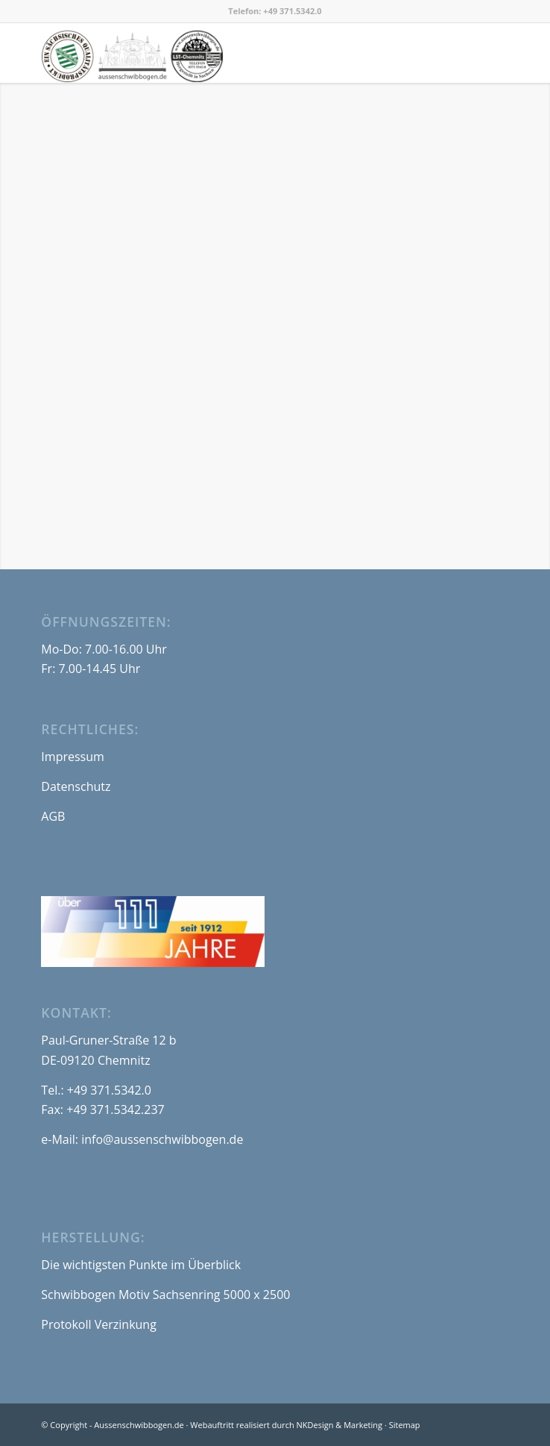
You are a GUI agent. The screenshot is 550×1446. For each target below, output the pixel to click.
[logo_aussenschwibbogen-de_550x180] (228, 53)
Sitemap (404, 1424)
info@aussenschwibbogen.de (162, 1139)
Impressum (72, 756)
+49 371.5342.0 (292, 10)
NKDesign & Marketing (340, 1424)
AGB (53, 816)
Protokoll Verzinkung (99, 1324)
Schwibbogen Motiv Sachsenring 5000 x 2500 (165, 1294)
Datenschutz (75, 786)
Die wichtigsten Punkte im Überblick (141, 1264)
